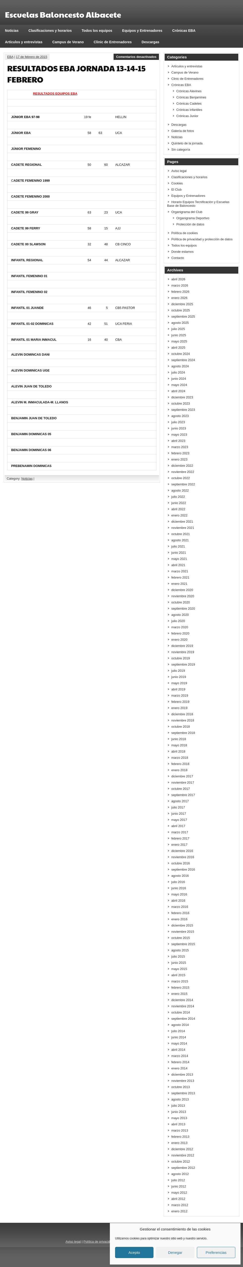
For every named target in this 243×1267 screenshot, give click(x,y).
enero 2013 (179, 1143)
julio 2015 (178, 956)
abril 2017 (178, 826)
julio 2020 (178, 621)
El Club (176, 189)
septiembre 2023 (183, 410)
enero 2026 (179, 298)
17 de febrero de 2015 (31, 57)
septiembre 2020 (183, 608)
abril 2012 (178, 1199)
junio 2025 (178, 335)
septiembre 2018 (183, 733)
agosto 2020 (180, 615)
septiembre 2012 (183, 1168)
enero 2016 (179, 919)
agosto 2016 (180, 876)
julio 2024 (178, 372)
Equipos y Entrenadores (142, 31)
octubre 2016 (180, 863)
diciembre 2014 (182, 1000)
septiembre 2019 (183, 664)
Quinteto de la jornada (187, 143)
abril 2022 (178, 509)
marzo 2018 (179, 758)
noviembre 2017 (182, 782)
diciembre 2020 (182, 590)
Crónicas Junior (187, 116)
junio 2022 (178, 503)
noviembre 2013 (182, 1081)
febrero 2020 (180, 633)
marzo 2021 (179, 571)
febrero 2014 (180, 1062)
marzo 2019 (179, 695)
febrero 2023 (180, 453)
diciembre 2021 (182, 521)
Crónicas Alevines (189, 91)
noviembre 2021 (182, 528)
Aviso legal (179, 171)
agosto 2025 (180, 323)
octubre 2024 (180, 354)
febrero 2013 (180, 1137)
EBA (10, 57)
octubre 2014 (180, 1012)
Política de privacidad (98, 1241)
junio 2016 (178, 888)
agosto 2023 (180, 416)
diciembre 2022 (182, 465)
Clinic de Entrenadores (113, 42)
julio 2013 (178, 1105)
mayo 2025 (179, 341)
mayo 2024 (179, 385)
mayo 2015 (179, 969)
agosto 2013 (180, 1099)
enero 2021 (179, 584)
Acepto (134, 1252)
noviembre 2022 (182, 472)
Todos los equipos (97, 31)
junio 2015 (178, 963)
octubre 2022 (180, 478)
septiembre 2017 (183, 795)
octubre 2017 (180, 789)
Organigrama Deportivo (192, 218)
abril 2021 (178, 565)
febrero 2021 (180, 577)
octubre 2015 (180, 938)
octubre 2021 (180, 534)
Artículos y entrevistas (23, 42)
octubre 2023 (180, 403)
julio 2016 (178, 882)
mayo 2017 (179, 820)
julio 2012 (178, 1180)
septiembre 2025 (183, 316)
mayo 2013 (179, 1118)
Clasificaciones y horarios (50, 31)
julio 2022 (178, 497)
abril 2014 (178, 1050)
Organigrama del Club (186, 212)
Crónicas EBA (184, 31)
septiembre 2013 (183, 1093)
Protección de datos (190, 224)
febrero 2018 (180, 764)
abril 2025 (178, 347)
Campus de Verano (68, 42)
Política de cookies (184, 233)
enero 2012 (179, 1211)
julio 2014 (178, 1031)
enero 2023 (179, 459)
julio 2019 (178, 671)
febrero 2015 (180, 987)
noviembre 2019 (182, 652)
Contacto (177, 258)
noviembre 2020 (182, 596)
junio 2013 (178, 1112)
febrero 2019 (180, 702)
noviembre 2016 (182, 857)
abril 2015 (178, 975)
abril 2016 (178, 900)
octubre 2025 (180, 310)
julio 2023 (178, 422)
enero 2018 (179, 770)
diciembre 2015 (182, 925)
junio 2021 (178, 552)
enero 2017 (179, 844)
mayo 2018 (179, 745)
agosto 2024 (180, 366)
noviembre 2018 (182, 720)
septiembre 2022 (183, 484)
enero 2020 (179, 639)
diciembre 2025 (182, 304)
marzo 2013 (179, 1130)
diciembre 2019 (182, 646)
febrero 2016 (180, 913)
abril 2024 (178, 391)
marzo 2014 (179, 1056)
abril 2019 (178, 689)
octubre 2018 (180, 726)
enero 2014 (179, 1068)
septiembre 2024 (183, 360)
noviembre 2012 (182, 1155)
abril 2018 (178, 751)
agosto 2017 (180, 801)
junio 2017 (178, 813)
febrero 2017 (180, 838)
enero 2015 (179, 994)
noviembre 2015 (182, 931)
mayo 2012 (179, 1192)
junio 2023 (178, 428)
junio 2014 (178, 1037)
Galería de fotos (182, 131)
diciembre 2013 (182, 1074)
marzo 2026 (179, 285)
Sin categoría (180, 149)
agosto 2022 (180, 490)
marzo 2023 (179, 447)
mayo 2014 (179, 1043)
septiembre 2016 (183, 869)
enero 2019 (179, 708)
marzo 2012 (179, 1205)
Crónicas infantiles (189, 110)
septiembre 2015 (183, 944)
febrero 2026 (180, 292)
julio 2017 (178, 807)
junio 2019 (178, 677)
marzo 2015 (179, 981)
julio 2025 (178, 329)
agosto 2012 (180, 1174)
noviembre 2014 (182, 1006)
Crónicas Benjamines (191, 97)
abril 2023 (178, 441)
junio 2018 (178, 739)
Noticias (12, 31)
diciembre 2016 (182, 851)
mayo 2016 (179, 894)
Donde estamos (182, 251)
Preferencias (216, 1252)
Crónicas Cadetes (189, 103)
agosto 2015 (180, 950)
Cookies (177, 183)
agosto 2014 (180, 1025)
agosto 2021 (180, 540)
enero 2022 (179, 515)
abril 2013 (178, 1124)
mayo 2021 (179, 559)
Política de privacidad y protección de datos (202, 239)
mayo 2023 (179, 434)
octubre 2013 (180, 1087)
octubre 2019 (180, 658)
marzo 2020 (179, 627)
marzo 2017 (179, 832)
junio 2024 (178, 378)
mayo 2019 (179, 683)
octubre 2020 (180, 602)
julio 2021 (178, 546)
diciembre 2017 (182, 776)
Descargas (150, 42)
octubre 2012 (180, 1161)
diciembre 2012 (182, 1149)
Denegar (175, 1252)
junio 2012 (178, 1186)
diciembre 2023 (182, 397)
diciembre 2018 (182, 714)
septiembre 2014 (183, 1018)
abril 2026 (178, 279)
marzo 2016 (179, 907)
